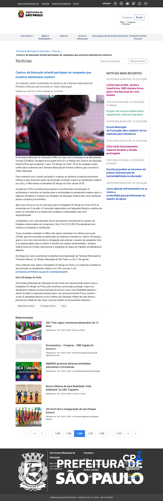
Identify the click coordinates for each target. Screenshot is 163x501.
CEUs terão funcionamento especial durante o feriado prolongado (122, 150)
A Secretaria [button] (26, 36)
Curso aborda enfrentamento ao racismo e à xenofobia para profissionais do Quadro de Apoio (126, 193)
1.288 (101, 433)
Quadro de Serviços (119, 36)
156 (86, 459)
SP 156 (76, 4)
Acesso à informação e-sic (28, 4)
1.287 (90, 433)
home (63, 306)
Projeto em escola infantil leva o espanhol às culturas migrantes (125, 113)
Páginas (132, 22)
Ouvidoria (45, 4)
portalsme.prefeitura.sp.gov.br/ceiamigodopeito (42, 271)
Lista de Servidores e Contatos (98, 464)
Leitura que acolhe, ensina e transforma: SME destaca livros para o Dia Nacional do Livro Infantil (125, 90)
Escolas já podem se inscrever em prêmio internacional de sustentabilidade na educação (126, 173)
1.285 (68, 433)
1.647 (119, 433)
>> (128, 433)
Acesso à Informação (82, 37)
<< (34, 433)
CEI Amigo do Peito (48, 306)
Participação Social (101, 36)
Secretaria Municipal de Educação (32, 51)
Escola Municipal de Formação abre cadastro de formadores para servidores (126, 130)
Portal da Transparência (61, 4)
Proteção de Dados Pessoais (138, 37)
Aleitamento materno (26, 306)
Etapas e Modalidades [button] (45, 37)
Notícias (126, 24)
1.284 (57, 433)
